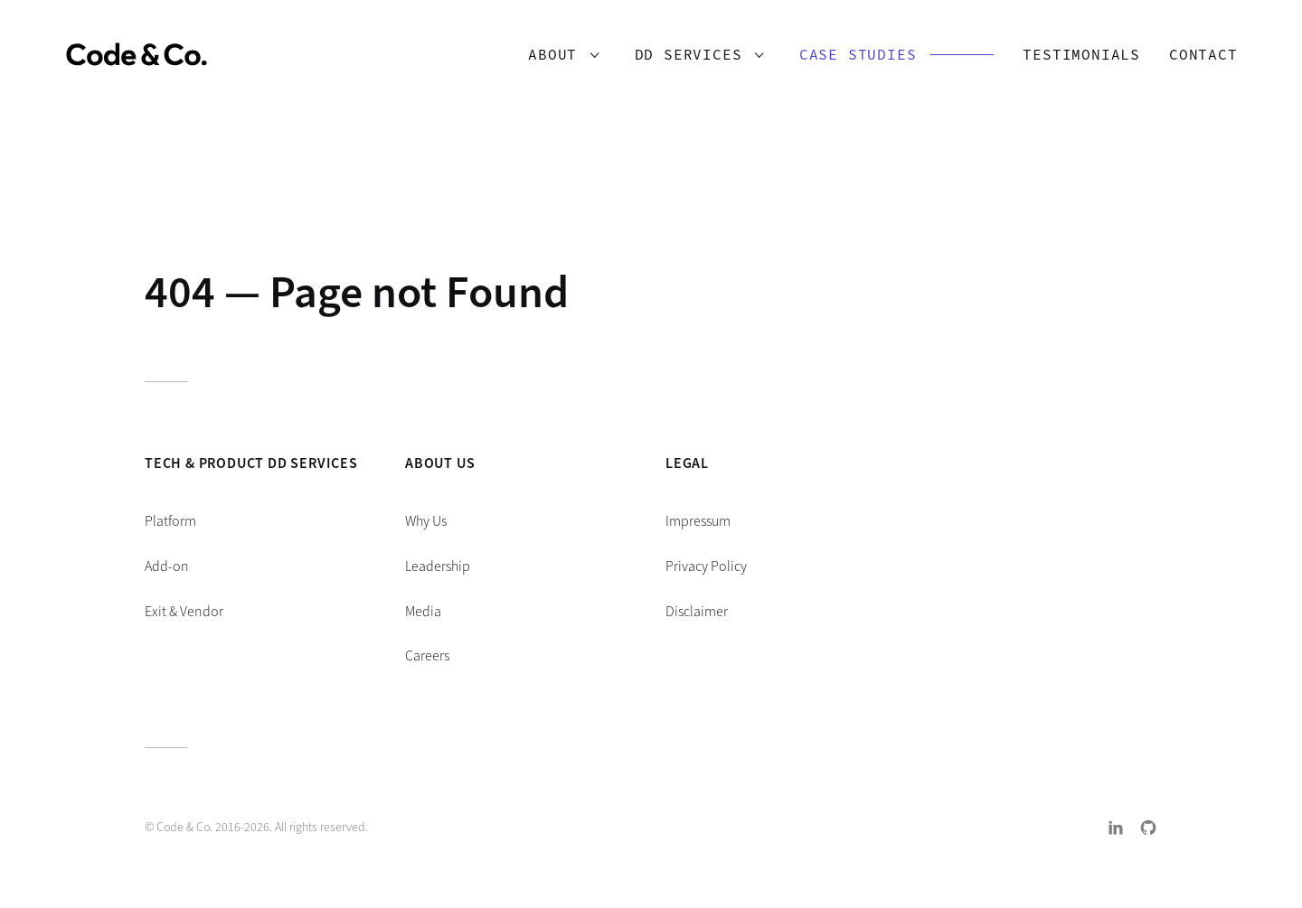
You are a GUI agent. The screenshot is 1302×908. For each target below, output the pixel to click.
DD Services (680, 57)
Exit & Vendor (184, 611)
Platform (170, 520)
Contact (1195, 57)
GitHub (1148, 828)
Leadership (437, 566)
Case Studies (850, 57)
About (545, 57)
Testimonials (1074, 57)
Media (423, 611)
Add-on (167, 566)
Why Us (426, 520)
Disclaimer (696, 611)
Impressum (698, 520)
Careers (427, 655)
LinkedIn (1116, 828)
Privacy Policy (706, 566)
